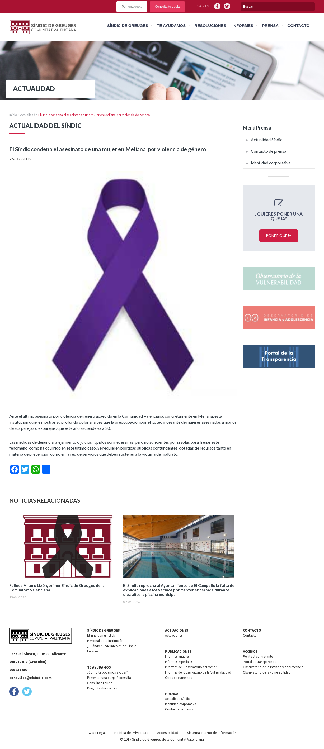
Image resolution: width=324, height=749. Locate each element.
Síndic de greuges (127, 25)
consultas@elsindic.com (30, 677)
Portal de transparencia (259, 662)
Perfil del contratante (258, 656)
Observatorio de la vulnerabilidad (266, 672)
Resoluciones (210, 25)
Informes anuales (177, 656)
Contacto (298, 25)
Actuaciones (173, 635)
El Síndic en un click (101, 635)
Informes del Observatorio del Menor (191, 667)
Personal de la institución (105, 640)
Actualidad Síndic (266, 139)
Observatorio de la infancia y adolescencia (273, 667)
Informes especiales (178, 662)
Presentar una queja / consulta (109, 677)
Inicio (13, 115)
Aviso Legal (97, 732)
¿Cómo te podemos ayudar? (107, 672)
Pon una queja (132, 6)
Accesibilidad (167, 732)
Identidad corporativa (270, 162)
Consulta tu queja (167, 6)
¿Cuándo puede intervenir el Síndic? (112, 646)
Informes (242, 25)
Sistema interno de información (212, 732)
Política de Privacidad (131, 732)
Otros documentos (178, 677)
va (199, 6)
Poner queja (279, 235)
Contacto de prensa (268, 151)
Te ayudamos (171, 25)
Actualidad (27, 115)
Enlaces (92, 651)
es (207, 6)
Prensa (270, 25)
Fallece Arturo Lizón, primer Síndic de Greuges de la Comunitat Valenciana (57, 587)
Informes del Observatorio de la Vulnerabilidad (198, 672)
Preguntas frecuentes (102, 688)
